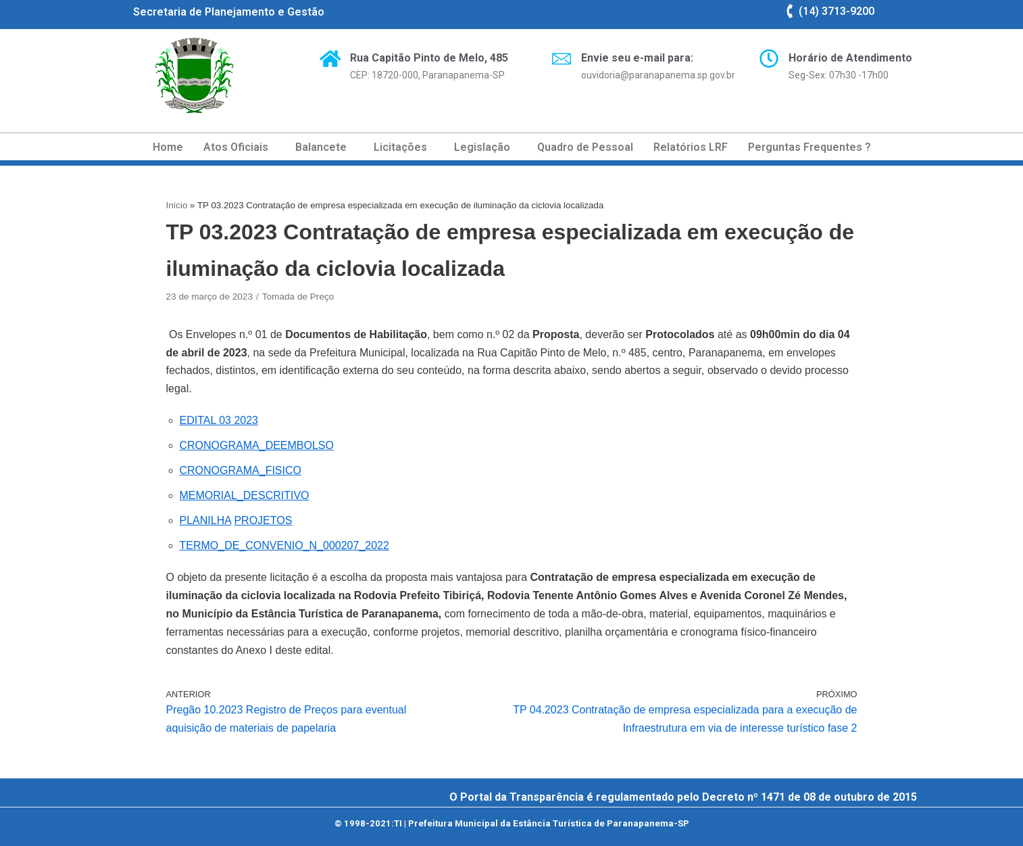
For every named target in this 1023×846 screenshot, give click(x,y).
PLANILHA (205, 520)
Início (177, 205)
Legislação (482, 147)
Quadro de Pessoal (585, 147)
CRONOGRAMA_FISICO (240, 470)
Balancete (321, 147)
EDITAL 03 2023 (219, 420)
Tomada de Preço (298, 296)
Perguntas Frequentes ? (809, 147)
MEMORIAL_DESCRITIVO (244, 495)
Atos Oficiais (235, 147)
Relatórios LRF (690, 147)
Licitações (400, 147)
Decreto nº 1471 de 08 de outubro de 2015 (809, 797)
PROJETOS (263, 520)
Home (168, 147)
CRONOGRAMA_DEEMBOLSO (257, 445)
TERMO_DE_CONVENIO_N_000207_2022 (284, 545)
